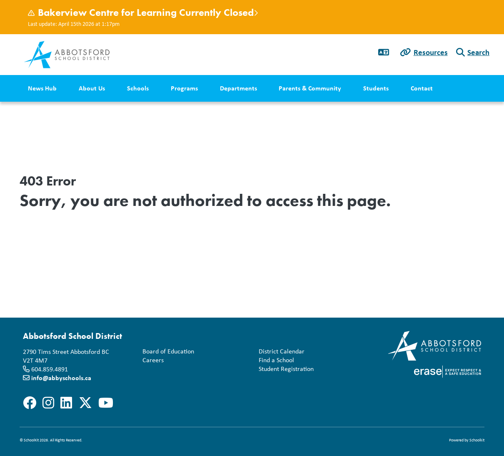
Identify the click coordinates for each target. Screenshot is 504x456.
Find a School (274, 360)
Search (478, 52)
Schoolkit (476, 440)
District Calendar (279, 351)
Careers (151, 360)
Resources (431, 52)
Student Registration (284, 369)
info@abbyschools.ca (61, 377)
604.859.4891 (49, 369)
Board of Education (166, 351)
